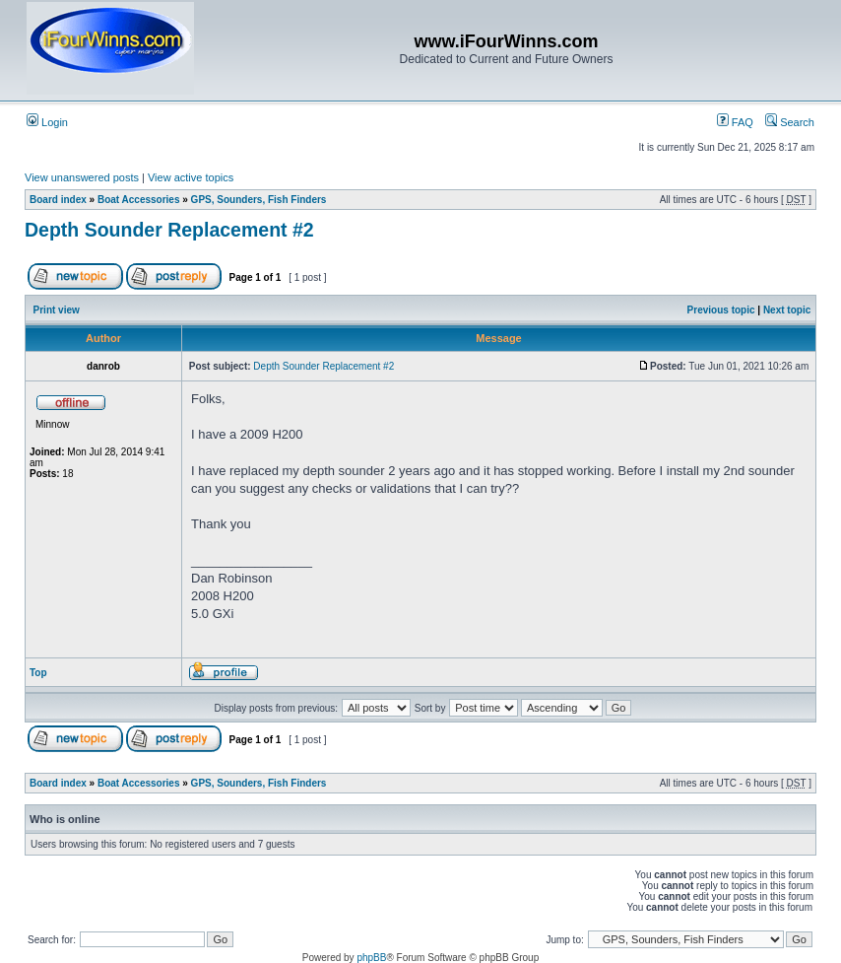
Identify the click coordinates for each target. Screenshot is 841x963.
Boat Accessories (138, 199)
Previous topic (721, 310)
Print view (56, 310)
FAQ (735, 122)
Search (789, 122)
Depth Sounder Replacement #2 (169, 230)
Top (38, 672)
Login (47, 122)
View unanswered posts (82, 177)
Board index (58, 199)
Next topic (786, 310)
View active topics (190, 177)
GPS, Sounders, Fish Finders (259, 199)
